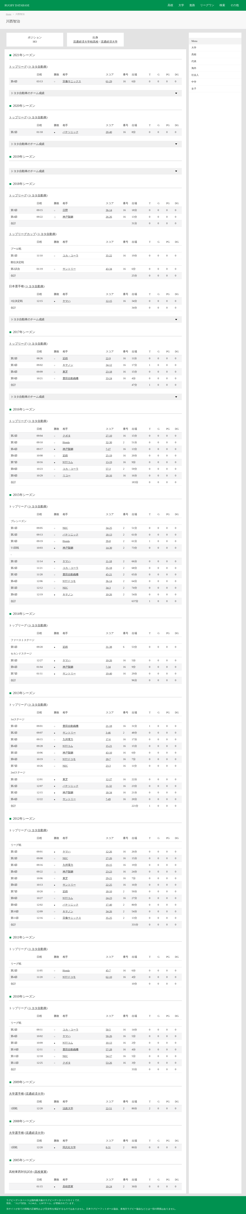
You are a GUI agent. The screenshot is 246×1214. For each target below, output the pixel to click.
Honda (66, 442)
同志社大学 (69, 1147)
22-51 (109, 1108)
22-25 (109, 884)
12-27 (109, 779)
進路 (192, 5)
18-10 (109, 891)
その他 (234, 5)
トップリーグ (18, 66)
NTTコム (68, 462)
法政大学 (68, 1108)
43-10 (109, 752)
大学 (181, 5)
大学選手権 (16, 1093)
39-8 (108, 541)
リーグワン (207, 5)
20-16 (109, 475)
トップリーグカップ (22, 234)
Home (8, 14)
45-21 (109, 574)
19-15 (109, 864)
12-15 (109, 300)
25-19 (109, 455)
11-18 (109, 561)
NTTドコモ (69, 581)
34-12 (109, 364)
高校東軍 (40, 1171)
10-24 (109, 1186)
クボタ (67, 435)
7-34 (108, 666)
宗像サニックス (72, 81)
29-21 (109, 878)
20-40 (109, 132)
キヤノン (68, 364)
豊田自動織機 (70, 378)
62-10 (109, 976)
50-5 (108, 1029)
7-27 (108, 448)
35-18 (109, 567)
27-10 (109, 435)
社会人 (195, 75)
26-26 (109, 216)
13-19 (109, 462)
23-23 (109, 871)
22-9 (108, 358)
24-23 (109, 898)
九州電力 (68, 739)
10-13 (109, 1042)
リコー (67, 475)
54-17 (109, 1056)
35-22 (109, 255)
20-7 (108, 759)
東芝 (65, 371)
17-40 (109, 904)
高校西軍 (68, 1186)
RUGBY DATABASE (17, 5)
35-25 (109, 917)
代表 (193, 61)
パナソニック (70, 132)
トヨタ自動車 (37, 66)
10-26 (109, 594)
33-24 (109, 378)
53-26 (109, 1062)
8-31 (108, 1147)
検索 (222, 5)
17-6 (108, 739)
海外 (193, 68)
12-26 (109, 851)
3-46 (108, 732)
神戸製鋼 (68, 216)
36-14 (109, 210)
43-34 (109, 268)
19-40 (109, 673)
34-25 (109, 527)
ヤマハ (67, 300)
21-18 (109, 725)
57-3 (108, 468)
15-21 (109, 745)
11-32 (109, 785)
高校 (170, 5)
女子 (193, 88)
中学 (193, 82)
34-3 (108, 587)
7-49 (108, 799)
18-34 (109, 792)
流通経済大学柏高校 (85, 41)
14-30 (109, 547)
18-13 (109, 534)
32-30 (109, 442)
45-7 (108, 970)
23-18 (109, 371)
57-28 (109, 1049)
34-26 (109, 911)
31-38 (109, 646)
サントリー (69, 268)
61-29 (109, 81)
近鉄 (65, 358)
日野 (65, 210)
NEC (65, 527)
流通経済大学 (109, 41)
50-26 (109, 1036)
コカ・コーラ (70, 255)
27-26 (109, 858)
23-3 (108, 765)
